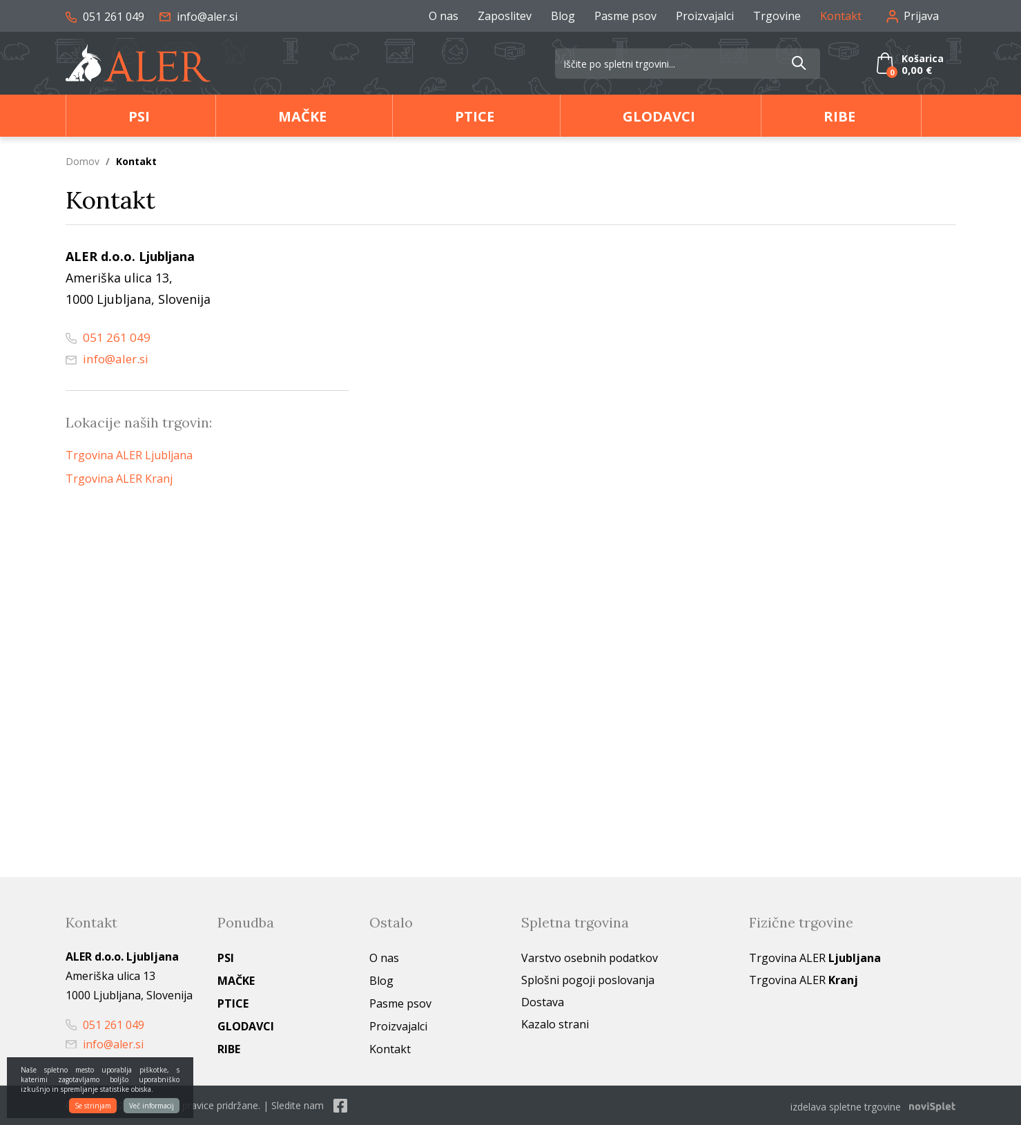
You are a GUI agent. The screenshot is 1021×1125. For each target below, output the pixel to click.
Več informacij (151, 1105)
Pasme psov (625, 15)
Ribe (839, 116)
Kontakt (841, 15)
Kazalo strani (555, 1024)
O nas (443, 15)
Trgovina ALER (815, 957)
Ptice (474, 116)
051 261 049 (105, 16)
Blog (563, 15)
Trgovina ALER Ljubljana (129, 455)
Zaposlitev (505, 15)
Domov (82, 161)
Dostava (542, 1002)
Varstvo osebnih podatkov (589, 957)
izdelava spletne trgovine (845, 1105)
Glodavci (659, 116)
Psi (139, 116)
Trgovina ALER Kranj (119, 478)
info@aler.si (198, 16)
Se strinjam (93, 1105)
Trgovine (777, 15)
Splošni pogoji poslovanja (587, 980)
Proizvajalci (705, 15)
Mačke (302, 116)
